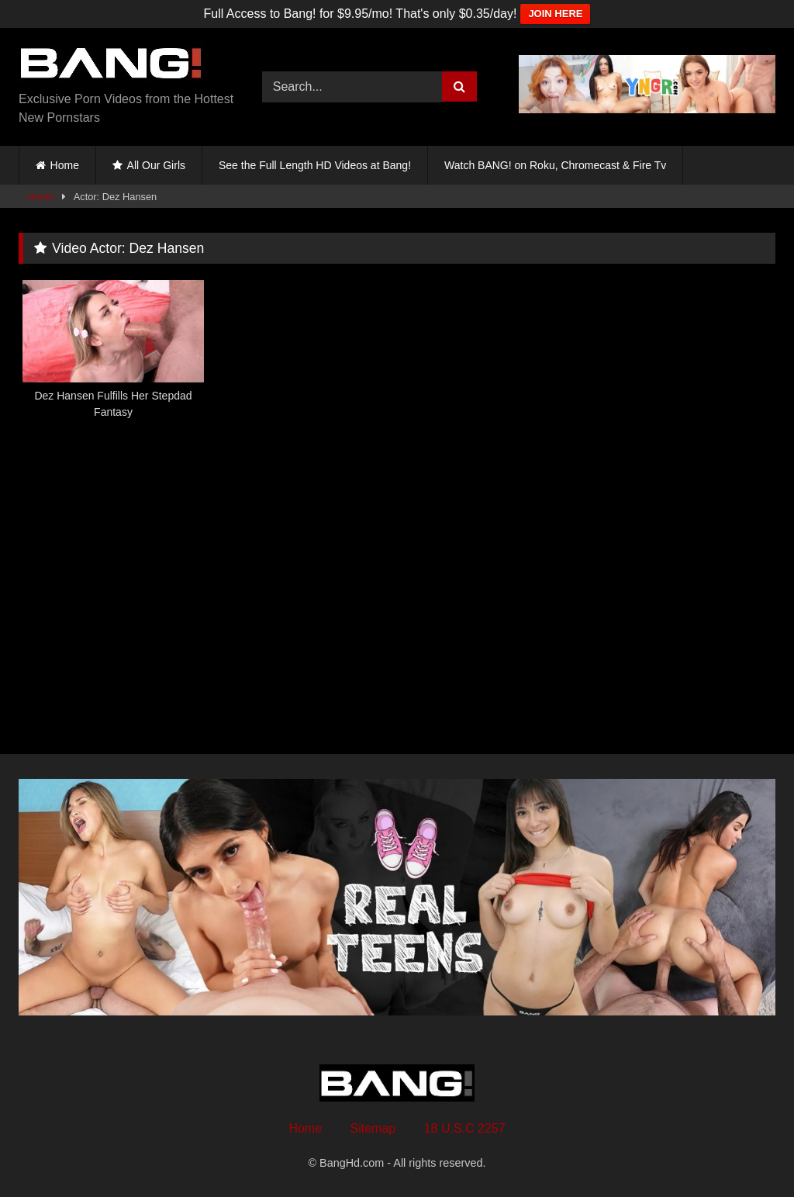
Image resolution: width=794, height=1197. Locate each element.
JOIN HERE (555, 13)
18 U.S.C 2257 (465, 1128)
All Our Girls (156, 165)
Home (64, 165)
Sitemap (373, 1128)
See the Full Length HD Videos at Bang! (315, 165)
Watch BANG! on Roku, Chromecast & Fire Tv (555, 165)
